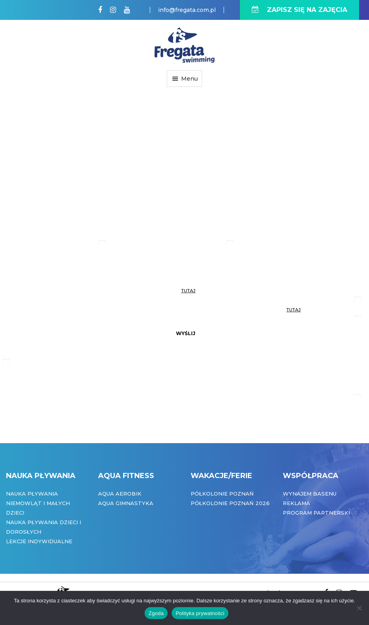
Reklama (296, 503)
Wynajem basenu (309, 493)
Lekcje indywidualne (39, 541)
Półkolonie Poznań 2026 (230, 503)
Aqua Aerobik (119, 493)
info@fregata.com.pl (187, 10)
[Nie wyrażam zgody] (359, 608)
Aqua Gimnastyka (125, 503)
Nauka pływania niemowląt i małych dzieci (38, 503)
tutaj (188, 290)
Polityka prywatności (200, 613)
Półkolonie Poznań (222, 493)
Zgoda (156, 613)
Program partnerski (316, 512)
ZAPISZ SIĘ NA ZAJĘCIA (299, 10)
